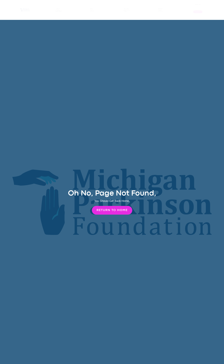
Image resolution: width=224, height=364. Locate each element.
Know (56, 8)
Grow (91, 8)
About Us (126, 8)
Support (159, 7)
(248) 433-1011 (198, 4)
